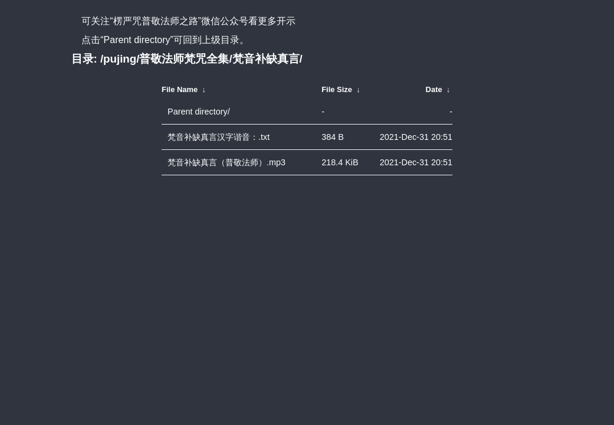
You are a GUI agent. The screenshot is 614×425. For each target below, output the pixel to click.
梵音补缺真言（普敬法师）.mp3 (226, 162)
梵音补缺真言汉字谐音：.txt (219, 137)
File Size (336, 89)
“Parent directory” (136, 40)
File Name (180, 89)
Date (434, 89)
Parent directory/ (199, 111)
